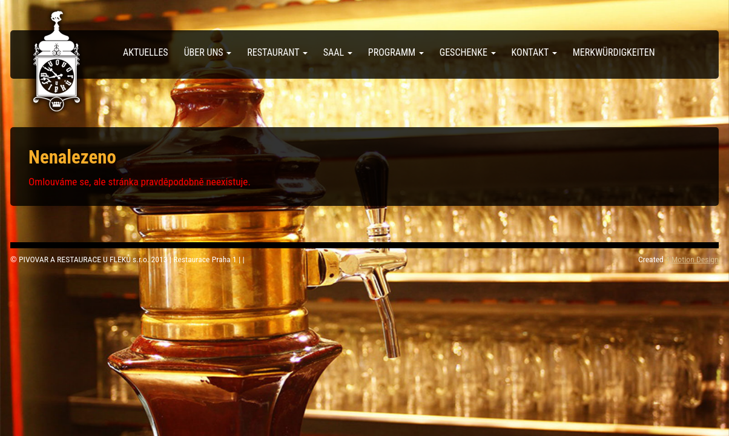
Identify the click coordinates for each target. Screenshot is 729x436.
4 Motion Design (692, 259)
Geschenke (468, 52)
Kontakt (534, 52)
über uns (208, 52)
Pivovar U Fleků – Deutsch (56, 61)
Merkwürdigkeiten (614, 52)
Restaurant (277, 52)
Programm (396, 52)
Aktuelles (145, 52)
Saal (337, 52)
